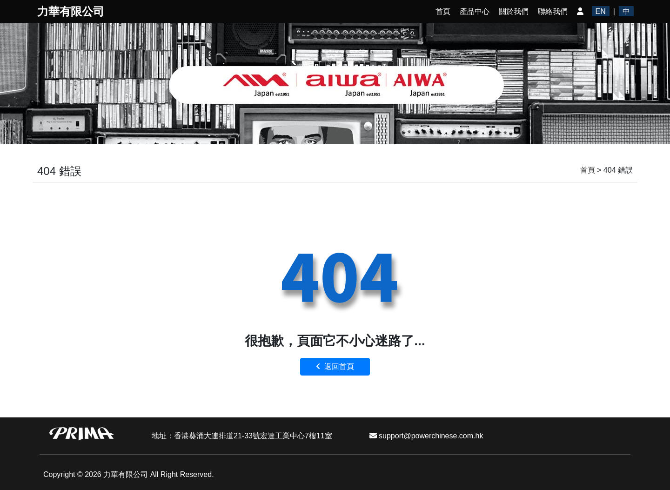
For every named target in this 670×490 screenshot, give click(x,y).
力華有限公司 (70, 11)
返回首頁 (335, 366)
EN (601, 11)
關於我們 (514, 11)
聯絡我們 (553, 11)
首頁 (443, 11)
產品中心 (474, 11)
